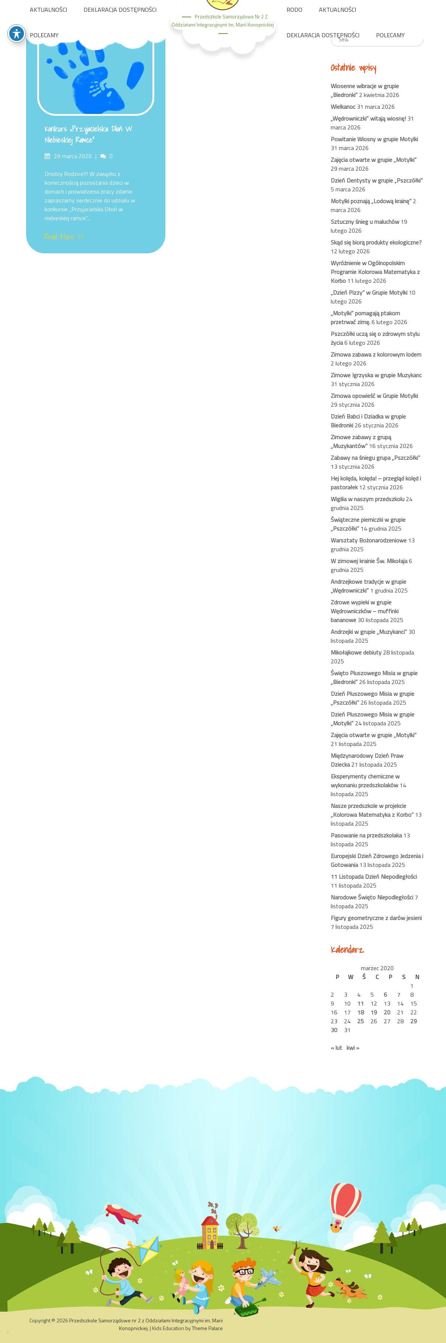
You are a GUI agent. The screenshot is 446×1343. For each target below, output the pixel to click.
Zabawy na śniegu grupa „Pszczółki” (375, 457)
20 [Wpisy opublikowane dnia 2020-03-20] (387, 1012)
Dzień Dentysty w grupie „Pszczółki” (377, 180)
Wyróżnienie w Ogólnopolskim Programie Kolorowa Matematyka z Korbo (375, 271)
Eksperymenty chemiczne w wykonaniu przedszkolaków (365, 781)
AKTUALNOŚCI (48, 9)
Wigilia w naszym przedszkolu (367, 498)
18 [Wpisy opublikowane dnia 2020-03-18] (360, 1012)
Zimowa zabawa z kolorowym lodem (376, 354)
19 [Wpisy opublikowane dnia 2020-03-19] (374, 1012)
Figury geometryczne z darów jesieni (376, 917)
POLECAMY (44, 35)
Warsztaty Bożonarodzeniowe (369, 540)
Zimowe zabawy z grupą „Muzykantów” (361, 441)
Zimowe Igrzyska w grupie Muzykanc (376, 375)
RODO (294, 9)
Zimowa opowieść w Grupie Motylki (374, 395)
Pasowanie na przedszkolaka (366, 835)
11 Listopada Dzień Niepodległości (374, 876)
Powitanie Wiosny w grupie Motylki (374, 139)
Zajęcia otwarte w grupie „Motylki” (374, 159)
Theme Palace (207, 1328)
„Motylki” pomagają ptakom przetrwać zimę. (365, 317)
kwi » (353, 1047)
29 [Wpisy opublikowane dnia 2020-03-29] (413, 1021)
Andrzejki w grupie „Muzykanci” (369, 631)
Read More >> (64, 237)
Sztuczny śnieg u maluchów (365, 221)
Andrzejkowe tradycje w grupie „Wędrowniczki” (368, 586)
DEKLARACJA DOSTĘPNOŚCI (120, 9)
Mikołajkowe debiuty (356, 652)
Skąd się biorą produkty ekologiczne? (376, 242)
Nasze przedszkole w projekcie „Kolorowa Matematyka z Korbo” (372, 810)
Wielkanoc (343, 106)
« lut (336, 1047)
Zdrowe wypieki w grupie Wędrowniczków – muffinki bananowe (364, 611)
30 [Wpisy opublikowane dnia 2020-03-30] (334, 1030)
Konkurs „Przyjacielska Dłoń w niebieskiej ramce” (88, 134)
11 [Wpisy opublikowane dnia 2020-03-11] (360, 1003)
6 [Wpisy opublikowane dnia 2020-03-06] (385, 994)
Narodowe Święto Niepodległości (372, 897)
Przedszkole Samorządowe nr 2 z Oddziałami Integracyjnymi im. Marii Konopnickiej (146, 1324)
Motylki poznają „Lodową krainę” (371, 201)
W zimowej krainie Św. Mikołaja (369, 560)
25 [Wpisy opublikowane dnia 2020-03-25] (360, 1021)
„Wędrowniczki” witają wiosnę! (368, 118)
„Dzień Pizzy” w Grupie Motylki (369, 292)
